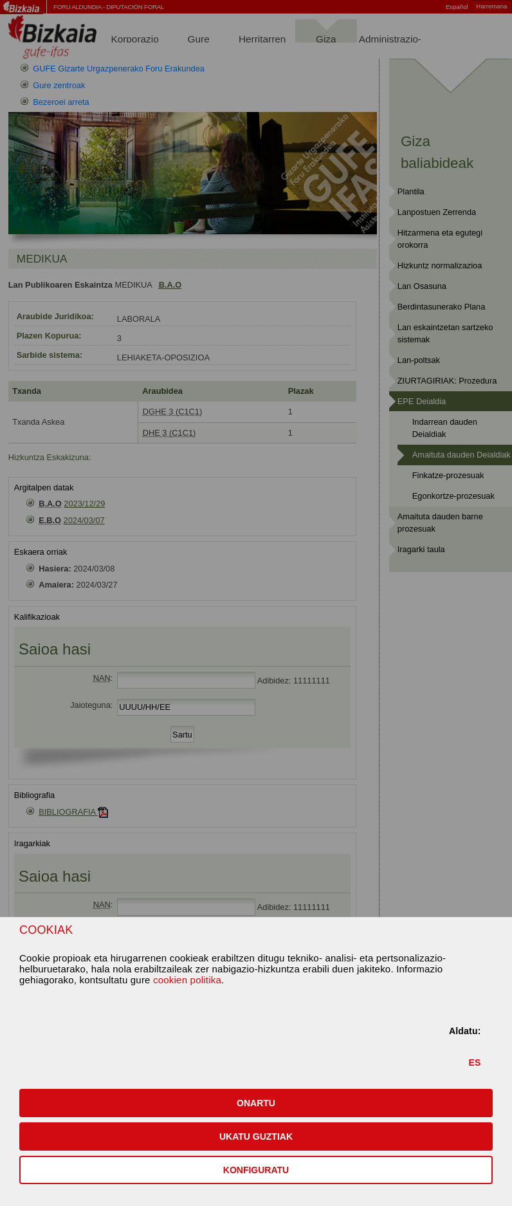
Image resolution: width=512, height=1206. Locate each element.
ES (475, 1062)
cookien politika (187, 979)
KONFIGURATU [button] (256, 1170)
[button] (256, 1103)
